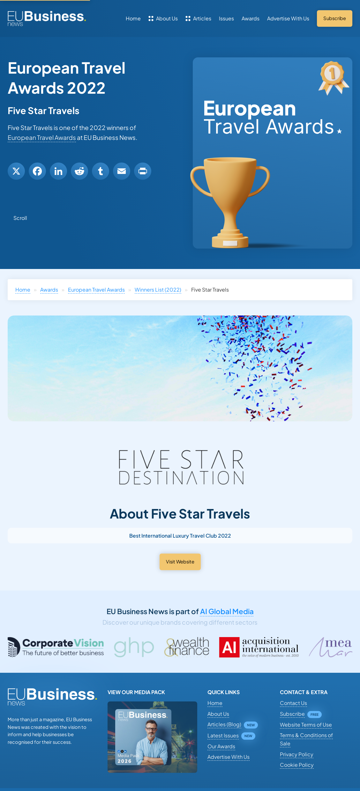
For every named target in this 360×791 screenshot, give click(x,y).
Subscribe (292, 713)
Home (133, 18)
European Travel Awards (42, 137)
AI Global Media (227, 611)
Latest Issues (223, 735)
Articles (198, 18)
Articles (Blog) (224, 724)
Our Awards (221, 746)
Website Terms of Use (306, 724)
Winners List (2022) (158, 289)
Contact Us (293, 703)
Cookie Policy (297, 764)
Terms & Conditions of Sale (306, 739)
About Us (163, 18)
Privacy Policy (296, 754)
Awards (250, 18)
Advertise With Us (288, 18)
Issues (226, 18)
